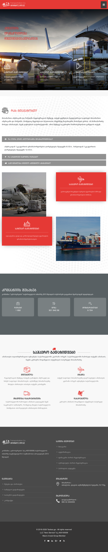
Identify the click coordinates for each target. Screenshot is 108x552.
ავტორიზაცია (64, 452)
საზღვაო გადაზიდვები (16, 72)
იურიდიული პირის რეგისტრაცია (73, 463)
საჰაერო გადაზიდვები (52, 72)
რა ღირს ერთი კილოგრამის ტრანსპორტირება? (29, 139)
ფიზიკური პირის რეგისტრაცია (72, 458)
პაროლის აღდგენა (66, 468)
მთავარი (62, 447)
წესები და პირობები (13, 484)
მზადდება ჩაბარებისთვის (27, 398)
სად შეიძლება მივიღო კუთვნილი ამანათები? (28, 163)
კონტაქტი (8, 500)
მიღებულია (27, 374)
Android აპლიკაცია (85, 72)
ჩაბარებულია (81, 398)
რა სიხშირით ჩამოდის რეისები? (21, 157)
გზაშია (81, 374)
